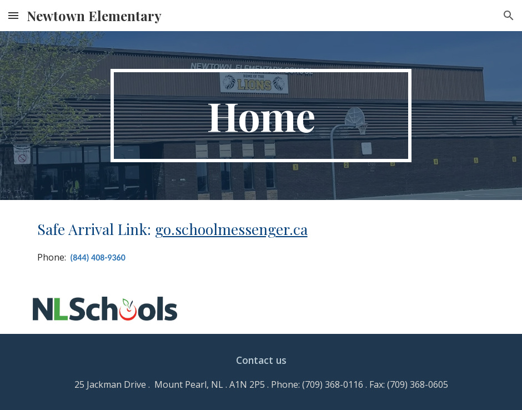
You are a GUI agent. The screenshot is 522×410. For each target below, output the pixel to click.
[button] (13, 15)
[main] (261, 115)
